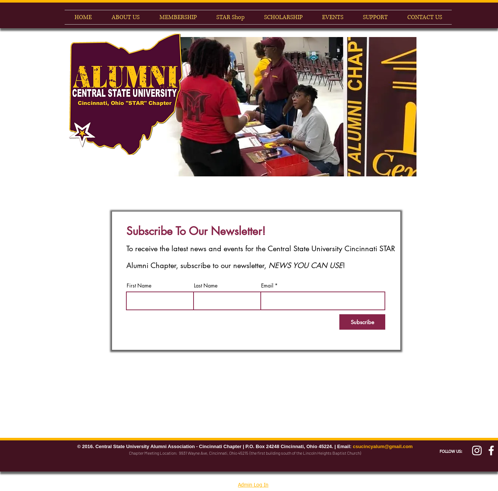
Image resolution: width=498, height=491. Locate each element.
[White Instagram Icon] (476, 450)
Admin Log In (253, 485)
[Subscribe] (362, 322)
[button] (291, 106)
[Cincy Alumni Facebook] (491, 450)
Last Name (205, 285)
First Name (139, 285)
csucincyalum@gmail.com (383, 446)
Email (267, 285)
